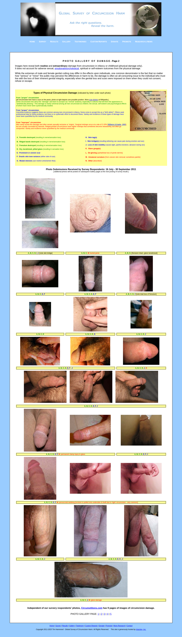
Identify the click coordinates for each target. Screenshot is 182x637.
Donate (101, 626)
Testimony (80, 626)
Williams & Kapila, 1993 (117, 124)
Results (65, 626)
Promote (109, 626)
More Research (119, 626)
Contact (129, 626)
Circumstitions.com (91, 608)
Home (51, 626)
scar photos (93, 100)
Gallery (72, 626)
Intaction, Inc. (141, 629)
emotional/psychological (67, 68)
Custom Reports (91, 626)
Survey (58, 626)
